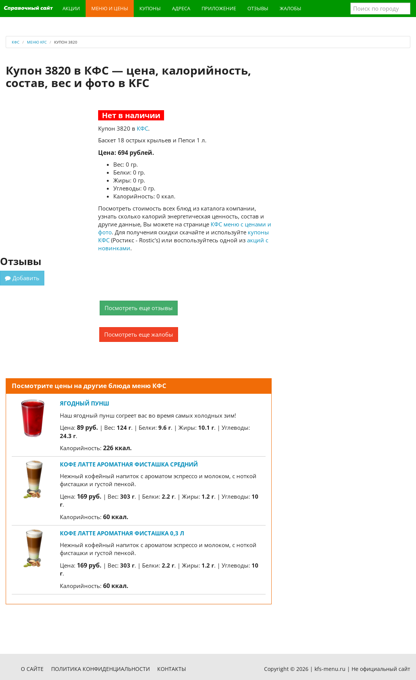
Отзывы (257, 8)
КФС (142, 128)
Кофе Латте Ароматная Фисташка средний (129, 464)
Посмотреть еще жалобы (138, 334)
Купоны (150, 8)
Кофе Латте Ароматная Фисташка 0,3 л (122, 533)
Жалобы (290, 8)
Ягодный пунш (84, 403)
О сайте (32, 668)
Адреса (181, 8)
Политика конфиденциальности (100, 668)
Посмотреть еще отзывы (139, 308)
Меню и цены (109, 8)
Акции (71, 8)
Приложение (219, 8)
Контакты (171, 668)
